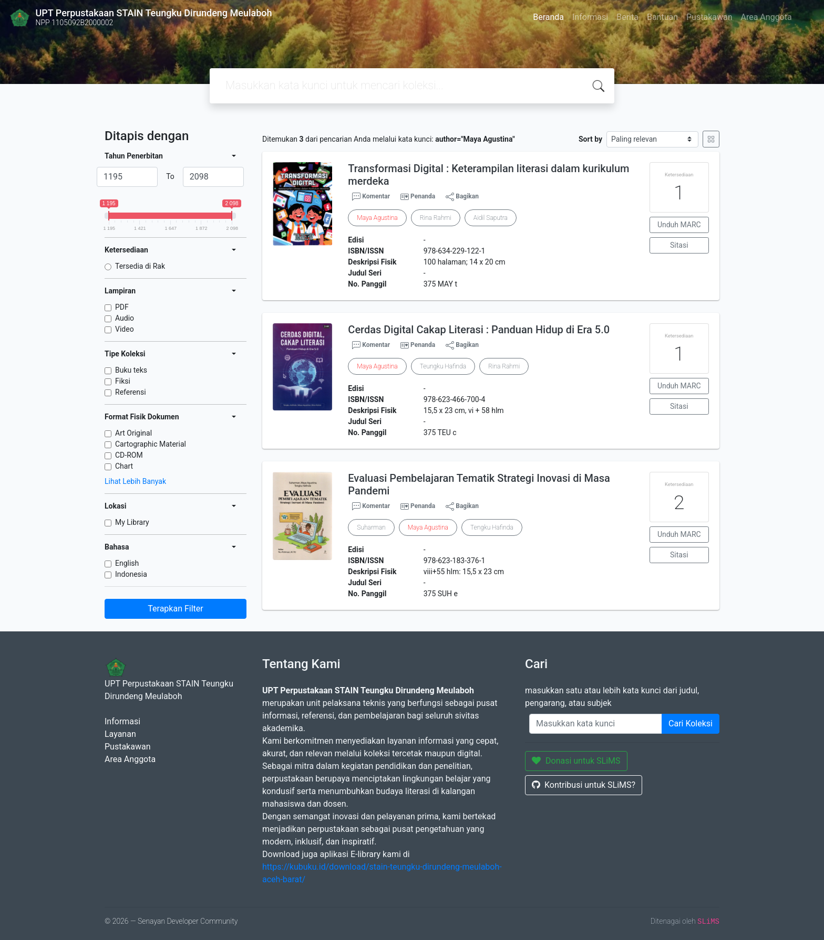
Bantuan (662, 17)
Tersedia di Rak (140, 266)
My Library (132, 522)
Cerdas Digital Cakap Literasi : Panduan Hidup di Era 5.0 (479, 329)
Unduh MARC (679, 224)
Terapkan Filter (175, 609)
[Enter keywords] (595, 724)
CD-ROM (129, 455)
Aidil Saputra (490, 217)
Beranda (548, 17)
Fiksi (122, 381)
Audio (124, 318)
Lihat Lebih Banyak (135, 481)
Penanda (422, 196)
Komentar (371, 197)
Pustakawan (709, 17)
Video (124, 329)
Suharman (371, 527)
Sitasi (679, 245)
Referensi (130, 392)
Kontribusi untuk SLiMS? (583, 785)
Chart (124, 466)
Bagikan (462, 197)
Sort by (590, 139)
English (127, 563)
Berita (627, 17)
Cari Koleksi (690, 723)
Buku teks (131, 370)
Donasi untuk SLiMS (576, 761)
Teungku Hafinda (443, 366)
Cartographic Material (150, 444)
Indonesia (131, 574)
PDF (122, 307)
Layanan (120, 734)
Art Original (133, 433)
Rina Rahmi (435, 217)
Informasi (590, 17)
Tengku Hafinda (491, 527)
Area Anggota (766, 17)
